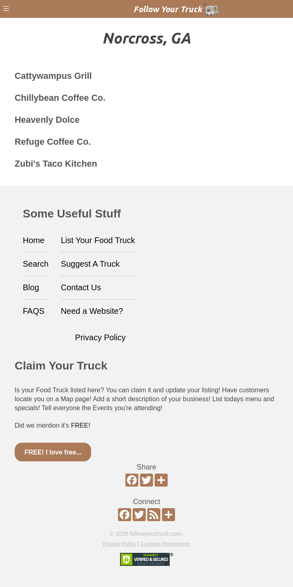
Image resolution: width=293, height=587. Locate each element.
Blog (31, 287)
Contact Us (81, 287)
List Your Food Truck (98, 240)
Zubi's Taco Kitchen (56, 164)
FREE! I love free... (52, 452)
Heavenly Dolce (47, 120)
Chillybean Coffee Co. (60, 98)
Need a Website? (92, 311)
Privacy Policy (100, 337)
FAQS (33, 311)
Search (35, 263)
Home (33, 240)
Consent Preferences (165, 544)
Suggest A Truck (90, 263)
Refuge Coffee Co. (53, 142)
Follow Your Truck (167, 9)
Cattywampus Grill (53, 76)
